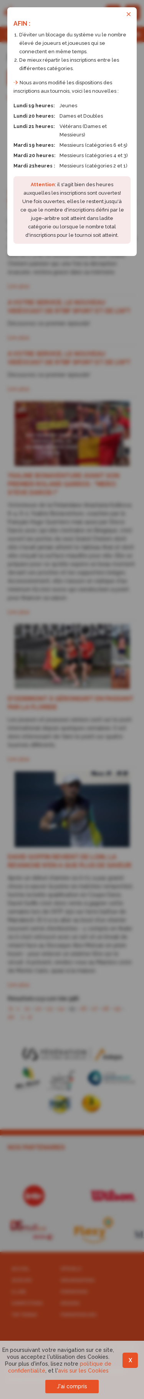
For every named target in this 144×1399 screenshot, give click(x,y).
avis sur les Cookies (83, 1371)
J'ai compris (72, 1386)
